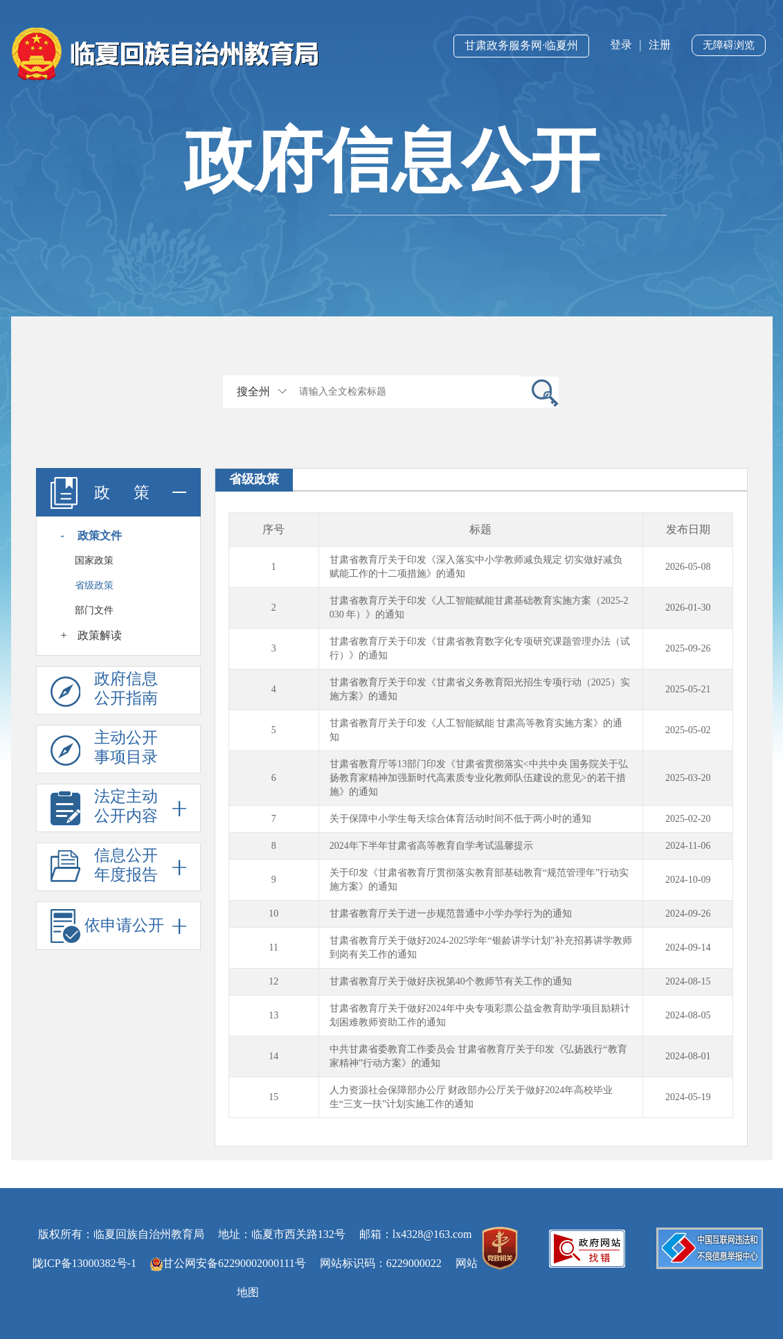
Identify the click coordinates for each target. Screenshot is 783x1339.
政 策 (118, 492)
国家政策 (94, 560)
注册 (660, 45)
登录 (621, 45)
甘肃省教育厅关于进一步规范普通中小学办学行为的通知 (451, 913)
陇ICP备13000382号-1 (84, 1263)
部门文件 (94, 610)
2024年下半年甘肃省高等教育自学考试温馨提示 (431, 846)
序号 (273, 529)
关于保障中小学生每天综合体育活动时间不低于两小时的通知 (460, 819)
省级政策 (94, 585)
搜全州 (253, 391)
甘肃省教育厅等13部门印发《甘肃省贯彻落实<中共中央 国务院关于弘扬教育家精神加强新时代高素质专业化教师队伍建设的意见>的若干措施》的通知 (479, 778)
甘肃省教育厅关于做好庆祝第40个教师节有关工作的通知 (451, 981)
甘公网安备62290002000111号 (228, 1263)
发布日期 (688, 529)
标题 (480, 529)
